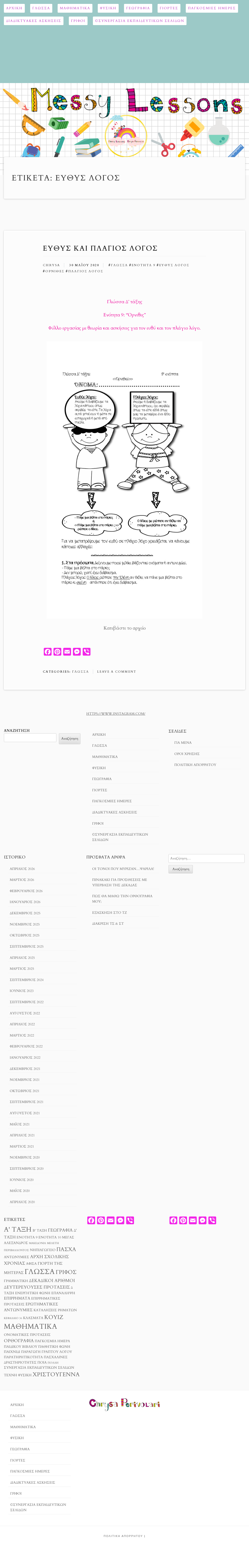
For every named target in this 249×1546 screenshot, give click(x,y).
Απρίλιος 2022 (22, 1024)
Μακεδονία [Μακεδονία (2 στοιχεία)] (37, 1243)
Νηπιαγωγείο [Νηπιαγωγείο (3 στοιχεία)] (42, 1250)
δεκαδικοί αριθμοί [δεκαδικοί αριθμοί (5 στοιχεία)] (52, 1280)
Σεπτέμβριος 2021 (27, 1102)
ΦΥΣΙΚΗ (108, 8)
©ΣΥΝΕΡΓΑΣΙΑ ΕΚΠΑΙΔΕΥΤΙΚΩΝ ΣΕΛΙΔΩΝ (139, 21)
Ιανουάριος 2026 (25, 902)
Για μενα (183, 742)
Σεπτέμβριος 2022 (27, 1002)
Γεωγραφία (138, 8)
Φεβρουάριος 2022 (26, 1046)
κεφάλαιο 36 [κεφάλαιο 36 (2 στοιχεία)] (13, 1318)
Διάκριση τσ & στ (108, 923)
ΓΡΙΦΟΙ (78, 21)
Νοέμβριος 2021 (25, 1079)
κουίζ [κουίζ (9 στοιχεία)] (53, 1317)
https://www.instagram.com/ (115, 713)
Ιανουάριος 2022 (25, 1057)
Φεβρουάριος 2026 (26, 891)
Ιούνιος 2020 (22, 1180)
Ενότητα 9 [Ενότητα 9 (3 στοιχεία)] (27, 1237)
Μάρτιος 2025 (22, 968)
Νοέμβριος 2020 (25, 1157)
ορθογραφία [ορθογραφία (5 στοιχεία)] (19, 1341)
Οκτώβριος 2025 (24, 935)
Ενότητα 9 (143, 265)
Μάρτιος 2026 (22, 879)
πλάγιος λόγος (85, 271)
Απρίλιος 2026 (22, 869)
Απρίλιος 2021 (22, 1135)
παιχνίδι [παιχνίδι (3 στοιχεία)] (12, 1352)
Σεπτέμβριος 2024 (27, 980)
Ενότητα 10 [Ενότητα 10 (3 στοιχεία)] (49, 1237)
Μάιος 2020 (20, 1190)
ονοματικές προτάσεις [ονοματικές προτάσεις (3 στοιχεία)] (27, 1335)
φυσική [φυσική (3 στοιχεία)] (25, 1375)
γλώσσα (119, 265)
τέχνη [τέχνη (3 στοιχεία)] (10, 1375)
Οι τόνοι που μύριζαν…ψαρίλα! (123, 869)
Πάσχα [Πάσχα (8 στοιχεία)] (66, 1249)
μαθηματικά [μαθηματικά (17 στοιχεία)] (30, 1326)
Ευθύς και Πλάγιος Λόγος (100, 248)
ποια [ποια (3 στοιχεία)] (42, 1362)
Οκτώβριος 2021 (24, 1091)
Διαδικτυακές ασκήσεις (33, 21)
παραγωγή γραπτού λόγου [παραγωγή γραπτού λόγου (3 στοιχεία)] (46, 1352)
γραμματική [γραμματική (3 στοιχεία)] (16, 1281)
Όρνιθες (54, 271)
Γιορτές (169, 8)
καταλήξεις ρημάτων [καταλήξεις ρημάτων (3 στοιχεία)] (55, 1310)
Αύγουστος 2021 (25, 1113)
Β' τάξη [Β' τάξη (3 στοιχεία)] (40, 1230)
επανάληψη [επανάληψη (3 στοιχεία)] (63, 1293)
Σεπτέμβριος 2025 (27, 946)
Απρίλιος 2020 (22, 1202)
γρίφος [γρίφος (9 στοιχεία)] (66, 1272)
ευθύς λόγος (174, 265)
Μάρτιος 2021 (22, 1146)
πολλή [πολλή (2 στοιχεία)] (53, 1363)
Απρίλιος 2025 (22, 957)
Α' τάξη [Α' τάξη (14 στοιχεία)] (18, 1229)
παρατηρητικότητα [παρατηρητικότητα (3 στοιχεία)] (23, 1357)
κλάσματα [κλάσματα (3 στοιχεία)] (33, 1318)
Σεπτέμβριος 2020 (27, 1168)
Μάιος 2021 (20, 1124)
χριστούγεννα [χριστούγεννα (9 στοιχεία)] (56, 1374)
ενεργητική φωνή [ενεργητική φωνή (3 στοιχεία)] (32, 1293)
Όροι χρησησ (187, 754)
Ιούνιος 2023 (22, 991)
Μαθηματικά (75, 8)
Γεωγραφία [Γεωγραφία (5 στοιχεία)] (60, 1230)
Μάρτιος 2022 (22, 1035)
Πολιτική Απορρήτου (195, 765)
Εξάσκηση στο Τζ (109, 912)
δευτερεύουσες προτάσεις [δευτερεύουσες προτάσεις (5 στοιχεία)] (37, 1287)
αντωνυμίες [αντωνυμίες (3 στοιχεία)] (16, 1257)
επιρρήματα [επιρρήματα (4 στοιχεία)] (17, 1298)
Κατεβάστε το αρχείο (125, 628)
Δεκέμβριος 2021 (25, 1068)
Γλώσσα (41, 8)
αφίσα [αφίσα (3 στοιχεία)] (31, 1264)
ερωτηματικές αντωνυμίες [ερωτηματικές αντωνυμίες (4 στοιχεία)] (31, 1307)
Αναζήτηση (17, 730)
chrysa (51, 265)
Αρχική (14, 8)
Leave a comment (116, 671)
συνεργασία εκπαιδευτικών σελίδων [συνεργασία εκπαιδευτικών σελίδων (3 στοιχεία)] (39, 1368)
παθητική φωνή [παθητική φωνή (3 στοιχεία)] (54, 1347)
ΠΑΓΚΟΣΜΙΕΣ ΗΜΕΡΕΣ (212, 8)
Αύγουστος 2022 (25, 1013)
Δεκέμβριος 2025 (25, 913)
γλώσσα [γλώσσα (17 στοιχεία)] (40, 1272)
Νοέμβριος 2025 (25, 924)
